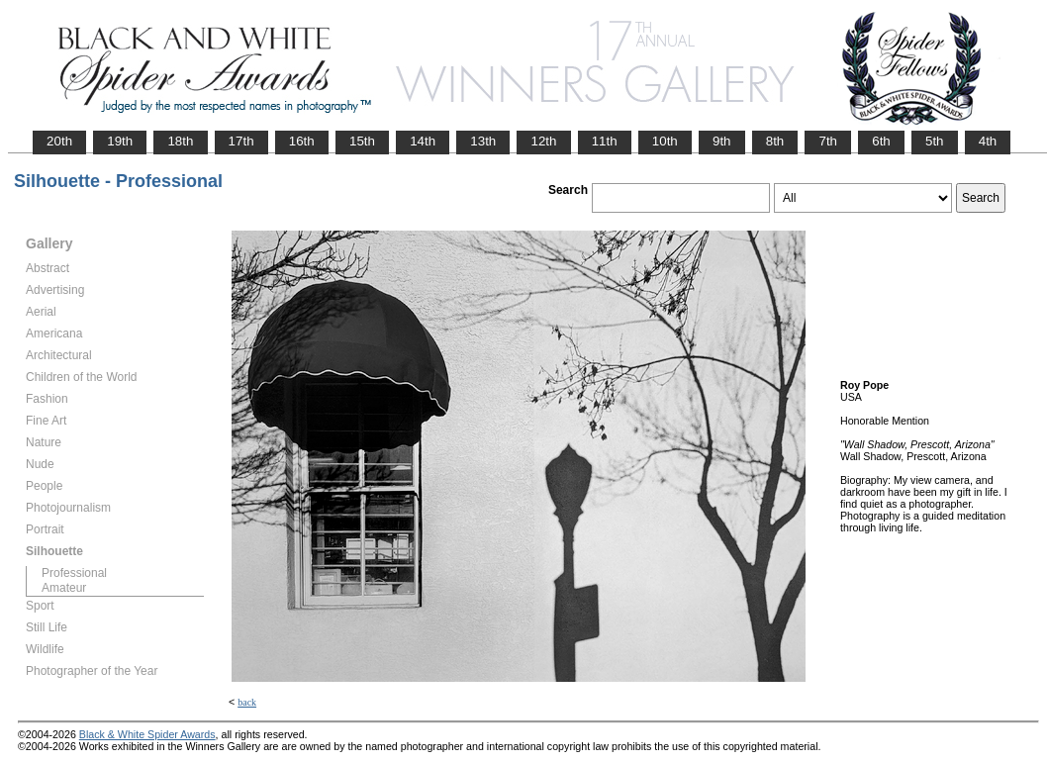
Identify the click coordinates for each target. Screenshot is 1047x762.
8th (775, 141)
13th (483, 141)
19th (119, 141)
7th (828, 141)
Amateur (64, 588)
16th (302, 141)
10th (665, 141)
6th (881, 141)
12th (543, 141)
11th (604, 141)
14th (422, 141)
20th (59, 141)
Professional (74, 573)
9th (722, 141)
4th (988, 141)
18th (180, 141)
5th (934, 141)
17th (241, 141)
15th (362, 141)
